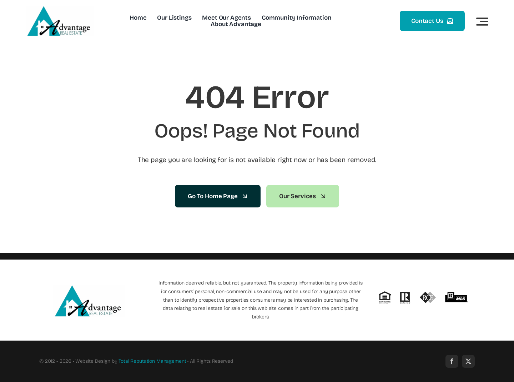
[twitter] (468, 361)
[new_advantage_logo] (60, 8)
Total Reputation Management (152, 361)
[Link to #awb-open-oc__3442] (482, 21)
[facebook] (451, 361)
